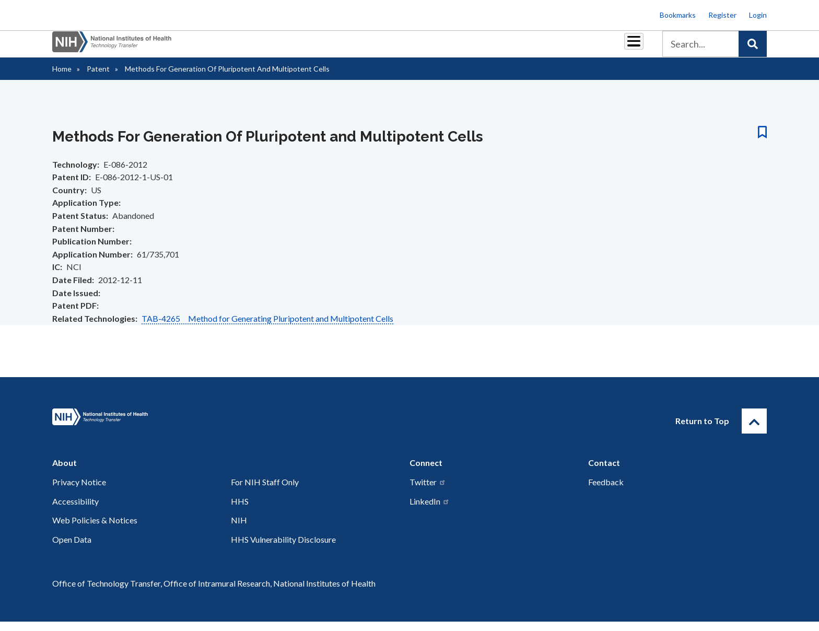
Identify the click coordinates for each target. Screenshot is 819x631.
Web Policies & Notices (94, 529)
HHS (240, 511)
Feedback (606, 491)
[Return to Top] (754, 430)
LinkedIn (430, 511)
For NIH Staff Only (265, 491)
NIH (239, 529)
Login (758, 14)
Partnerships (338, 47)
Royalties (394, 47)
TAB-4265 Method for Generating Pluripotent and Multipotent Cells (267, 328)
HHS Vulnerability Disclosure (283, 549)
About (624, 47)
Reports (441, 47)
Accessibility (75, 511)
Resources (490, 47)
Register (722, 14)
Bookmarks (678, 14)
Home (62, 78)
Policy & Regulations (560, 47)
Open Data (71, 549)
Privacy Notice (79, 491)
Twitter (428, 491)
